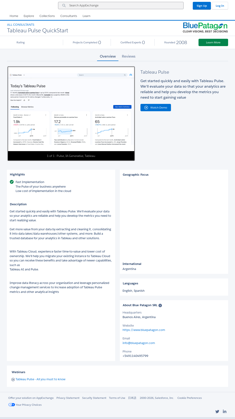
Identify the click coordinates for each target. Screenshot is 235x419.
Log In (220, 6)
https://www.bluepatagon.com (144, 330)
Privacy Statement (67, 398)
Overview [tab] (108, 56)
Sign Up (202, 6)
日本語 (132, 398)
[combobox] (121, 5)
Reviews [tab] (128, 56)
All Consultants (20, 25)
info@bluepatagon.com (139, 343)
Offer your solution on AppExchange (31, 398)
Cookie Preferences (189, 398)
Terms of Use (117, 398)
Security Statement (94, 398)
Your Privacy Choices (25, 405)
